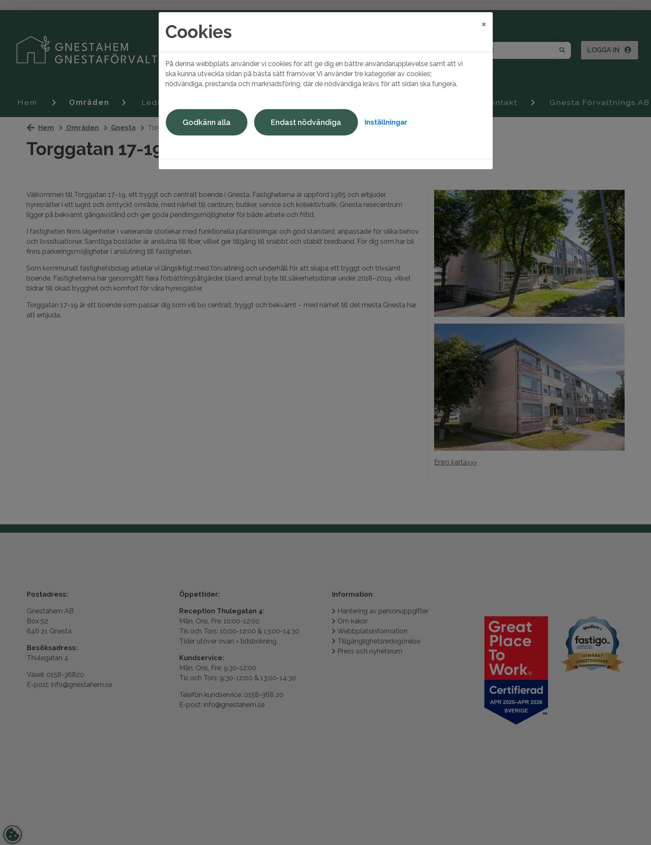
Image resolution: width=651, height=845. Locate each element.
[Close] (484, 24)
